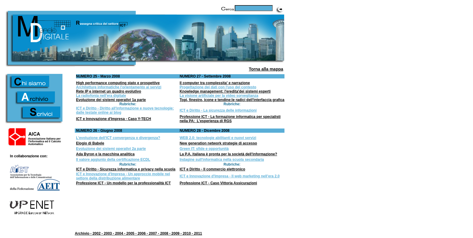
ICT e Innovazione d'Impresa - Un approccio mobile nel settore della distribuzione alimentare (123, 176)
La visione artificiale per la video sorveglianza (218, 96)
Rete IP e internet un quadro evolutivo (108, 91)
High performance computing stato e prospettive (118, 83)
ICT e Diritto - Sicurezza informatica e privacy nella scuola (125, 169)
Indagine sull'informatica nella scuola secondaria (221, 159)
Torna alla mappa (266, 69)
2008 (164, 233)
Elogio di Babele (90, 143)
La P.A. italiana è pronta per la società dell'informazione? (228, 154)
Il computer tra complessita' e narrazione (214, 83)
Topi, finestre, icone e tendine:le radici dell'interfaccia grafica (231, 100)
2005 (130, 233)
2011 (198, 233)
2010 (187, 233)
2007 (153, 233)
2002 (97, 233)
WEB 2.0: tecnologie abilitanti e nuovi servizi (217, 138)
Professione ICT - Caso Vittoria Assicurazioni (218, 183)
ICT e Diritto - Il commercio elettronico (212, 169)
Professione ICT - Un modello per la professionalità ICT (123, 183)
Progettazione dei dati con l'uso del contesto (217, 87)
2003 (108, 233)
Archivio (82, 233)
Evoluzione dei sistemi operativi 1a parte (111, 100)
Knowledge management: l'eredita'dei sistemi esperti (225, 91)
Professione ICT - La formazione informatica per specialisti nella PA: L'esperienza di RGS (230, 119)
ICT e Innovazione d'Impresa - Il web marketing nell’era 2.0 (229, 176)
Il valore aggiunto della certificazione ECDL (113, 159)
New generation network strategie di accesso (218, 143)
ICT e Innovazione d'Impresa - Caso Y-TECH (113, 119)
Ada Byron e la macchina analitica (105, 154)
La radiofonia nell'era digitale (101, 96)
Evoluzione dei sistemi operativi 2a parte (111, 149)
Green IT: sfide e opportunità (204, 149)
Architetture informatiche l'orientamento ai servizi (118, 87)
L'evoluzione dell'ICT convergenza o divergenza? (118, 138)
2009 (175, 233)
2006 (142, 233)
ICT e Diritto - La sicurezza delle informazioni (217, 110)
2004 (119, 233)
